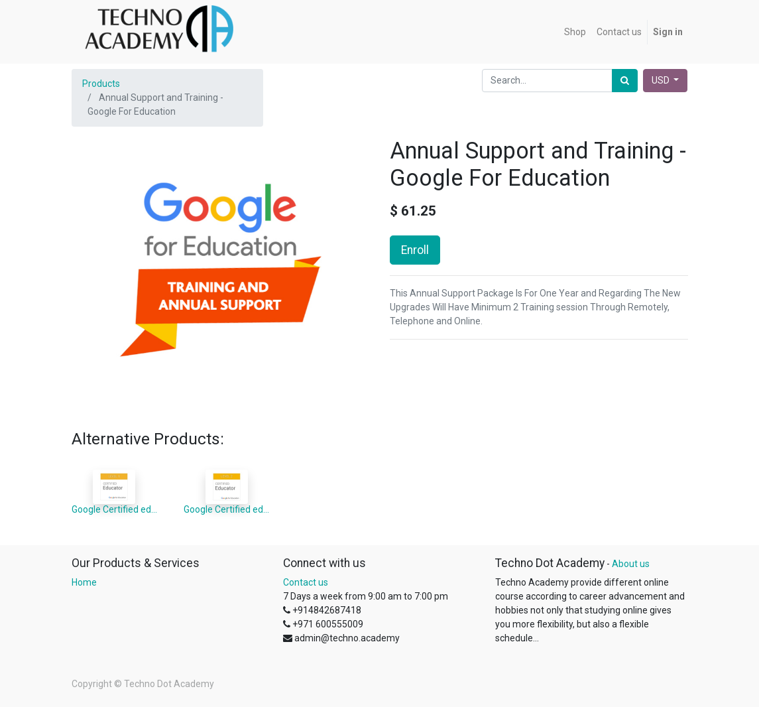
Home (84, 582)
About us (631, 563)
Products (101, 83)
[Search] (625, 80)
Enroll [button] (415, 250)
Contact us (305, 582)
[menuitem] (575, 32)
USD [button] (661, 80)
